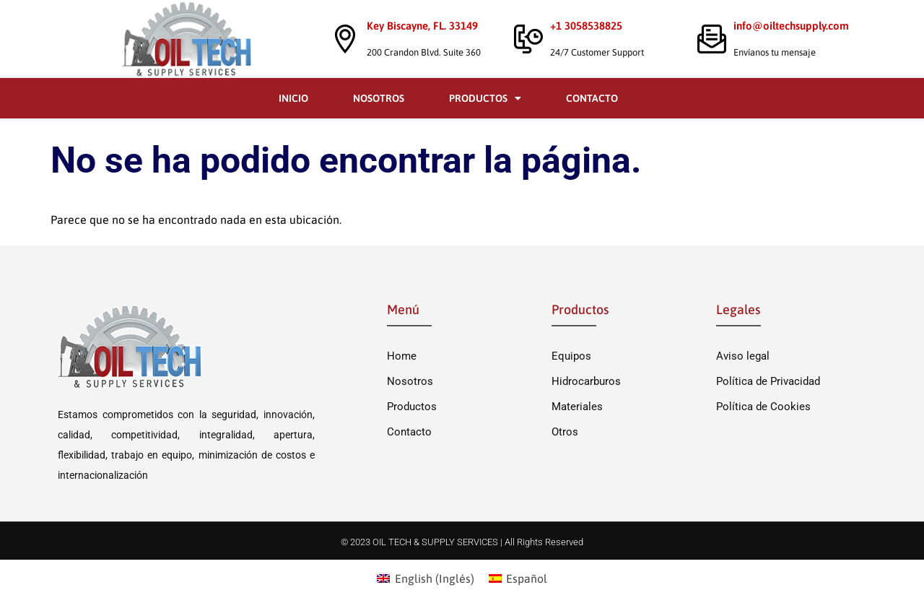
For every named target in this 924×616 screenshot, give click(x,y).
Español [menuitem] (526, 578)
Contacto (592, 98)
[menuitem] (425, 578)
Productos (485, 98)
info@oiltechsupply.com (791, 25)
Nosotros (378, 98)
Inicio (293, 98)
